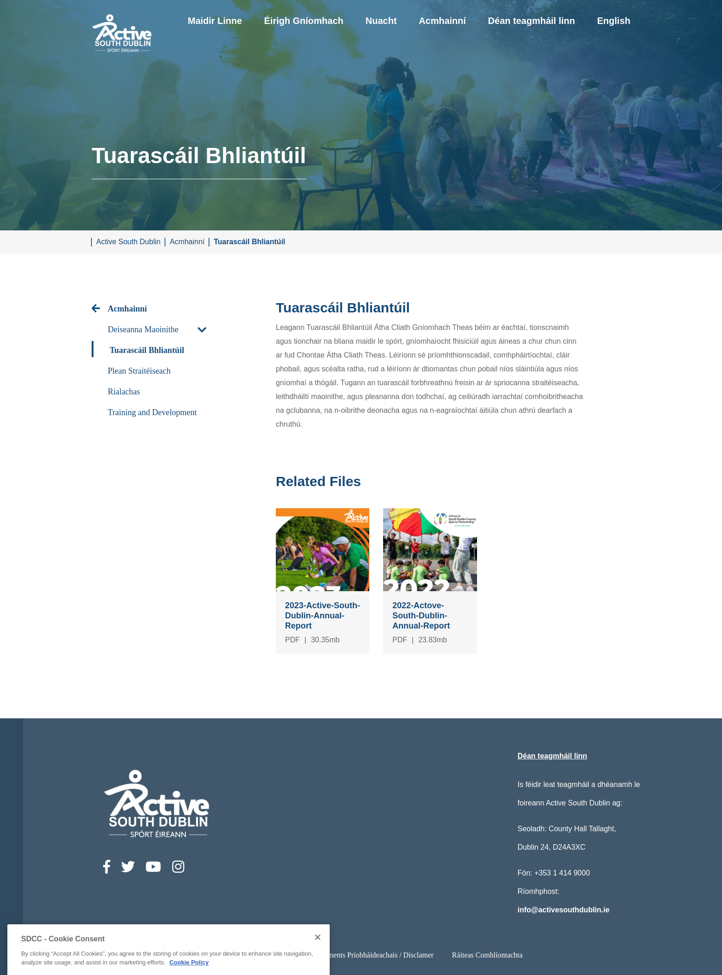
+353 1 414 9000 (562, 873)
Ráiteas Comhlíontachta (487, 955)
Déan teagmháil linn (531, 21)
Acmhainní (442, 21)
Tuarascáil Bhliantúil (249, 242)
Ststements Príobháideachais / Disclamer (374, 955)
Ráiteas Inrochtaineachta (258, 955)
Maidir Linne (215, 21)
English (613, 21)
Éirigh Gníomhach (304, 21)
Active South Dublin (128, 242)
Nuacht (381, 21)
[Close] (317, 971)
